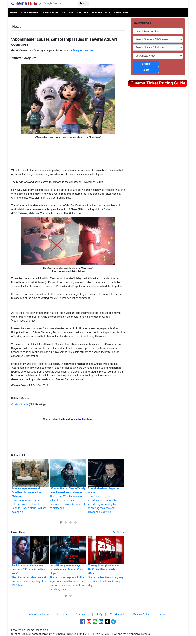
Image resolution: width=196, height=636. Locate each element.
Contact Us (82, 614)
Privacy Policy (141, 614)
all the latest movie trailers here (74, 419)
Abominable (21, 404)
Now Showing (29, 12)
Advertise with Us (38, 614)
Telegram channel (83, 50)
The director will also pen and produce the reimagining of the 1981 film (30, 561)
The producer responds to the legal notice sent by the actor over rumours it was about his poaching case (68, 563)
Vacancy (163, 614)
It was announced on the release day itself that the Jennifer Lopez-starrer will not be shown (30, 486)
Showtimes (121, 12)
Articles (67, 12)
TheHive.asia (117, 614)
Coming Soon (50, 12)
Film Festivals (101, 12)
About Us (62, 614)
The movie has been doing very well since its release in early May (106, 561)
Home (13, 12)
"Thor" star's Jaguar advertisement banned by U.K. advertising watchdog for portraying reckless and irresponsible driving (106, 486)
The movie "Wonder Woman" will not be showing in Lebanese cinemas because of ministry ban (68, 484)
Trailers (82, 12)
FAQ (99, 614)
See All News (119, 532)
